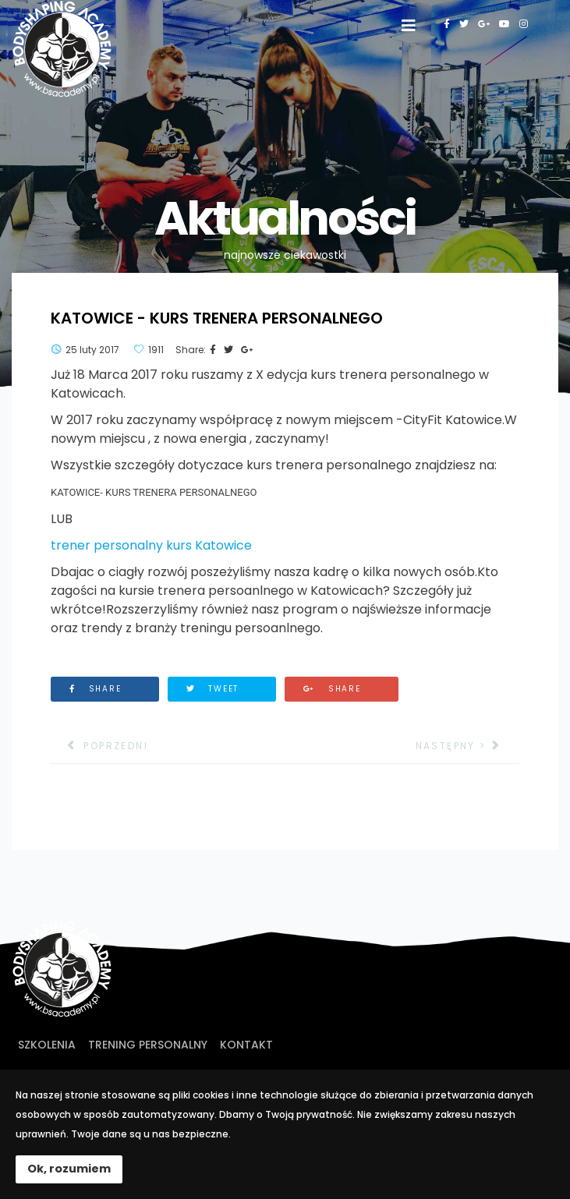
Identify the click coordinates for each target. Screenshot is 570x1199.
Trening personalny (147, 1044)
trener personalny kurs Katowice (151, 545)
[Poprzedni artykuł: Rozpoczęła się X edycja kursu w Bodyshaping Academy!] (99, 746)
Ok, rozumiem (69, 1168)
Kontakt (246, 1044)
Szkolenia (47, 1044)
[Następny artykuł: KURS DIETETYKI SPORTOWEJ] (467, 746)
